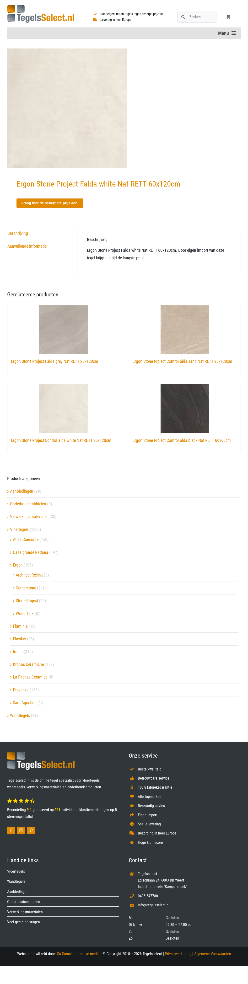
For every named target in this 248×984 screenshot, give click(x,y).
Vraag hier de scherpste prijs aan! (50, 203)
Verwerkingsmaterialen (29, 516)
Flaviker (19, 638)
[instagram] (21, 830)
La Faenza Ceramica (30, 676)
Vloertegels (19, 529)
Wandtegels (20, 715)
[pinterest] (31, 830)
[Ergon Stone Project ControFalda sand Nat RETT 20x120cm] (185, 329)
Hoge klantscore (150, 842)
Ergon (18, 564)
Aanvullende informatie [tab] (27, 246)
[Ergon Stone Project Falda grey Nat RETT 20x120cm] (63, 329)
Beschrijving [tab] (17, 233)
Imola (18, 651)
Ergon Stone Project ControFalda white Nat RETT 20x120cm (61, 440)
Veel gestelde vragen (23, 922)
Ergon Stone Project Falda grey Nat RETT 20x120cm (54, 361)
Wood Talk (24, 613)
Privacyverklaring (178, 954)
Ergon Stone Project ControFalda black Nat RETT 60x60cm (182, 440)
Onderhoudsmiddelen (28, 503)
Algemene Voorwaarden (212, 954)
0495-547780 (148, 896)
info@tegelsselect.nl (153, 905)
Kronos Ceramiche (28, 664)
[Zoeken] (183, 17)
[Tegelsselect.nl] (40, 7)
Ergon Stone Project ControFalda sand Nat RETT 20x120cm (182, 361)
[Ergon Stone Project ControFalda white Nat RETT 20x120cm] (63, 408)
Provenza (21, 689)
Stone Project (27, 600)
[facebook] (11, 830)
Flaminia (20, 626)
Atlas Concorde (25, 539)
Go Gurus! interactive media (78, 954)
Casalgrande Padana (30, 552)
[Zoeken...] (196, 17)
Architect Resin (28, 575)
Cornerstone (26, 587)
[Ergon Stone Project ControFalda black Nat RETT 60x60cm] (185, 408)
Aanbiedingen (21, 491)
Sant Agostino (25, 702)
